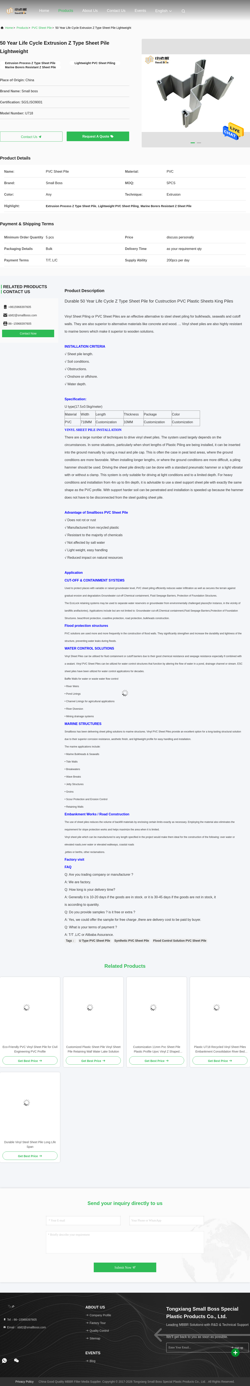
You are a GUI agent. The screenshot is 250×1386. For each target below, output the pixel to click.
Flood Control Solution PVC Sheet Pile (179, 940)
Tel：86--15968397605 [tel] (20, 1319)
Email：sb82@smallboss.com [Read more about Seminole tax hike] (24, 1327)
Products (65, 11)
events (140, 11)
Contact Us (116, 11)
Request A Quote (97, 136)
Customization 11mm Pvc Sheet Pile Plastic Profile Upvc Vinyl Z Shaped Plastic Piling (156, 1049)
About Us (90, 11)
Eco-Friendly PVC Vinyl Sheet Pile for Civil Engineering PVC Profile (30, 1049)
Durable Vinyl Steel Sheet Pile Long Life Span (30, 1144)
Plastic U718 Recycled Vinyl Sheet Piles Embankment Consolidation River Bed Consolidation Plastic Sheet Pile (220, 1049)
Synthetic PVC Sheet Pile (131, 940)
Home (44, 11)
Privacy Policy (24, 1381)
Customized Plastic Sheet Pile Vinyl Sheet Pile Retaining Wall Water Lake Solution (93, 1049)
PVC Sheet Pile (42, 27)
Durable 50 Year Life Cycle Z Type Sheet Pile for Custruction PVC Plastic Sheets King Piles (149, 301)
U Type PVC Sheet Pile (94, 940)
